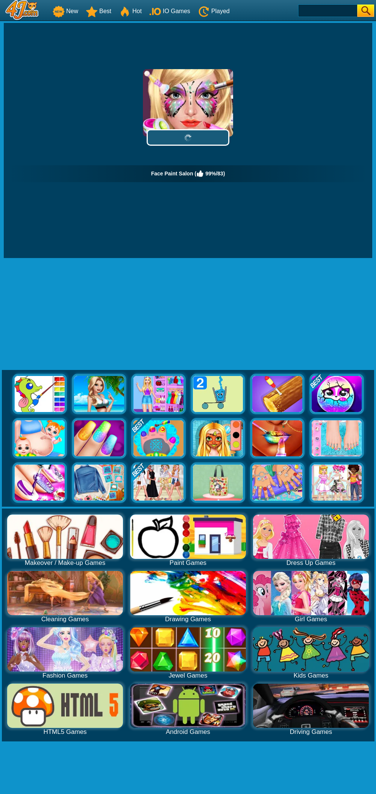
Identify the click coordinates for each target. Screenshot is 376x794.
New (65, 11)
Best (98, 11)
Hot (130, 11)
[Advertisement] (188, 314)
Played (214, 11)
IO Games (169, 11)
